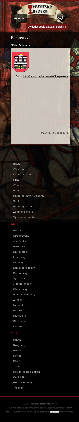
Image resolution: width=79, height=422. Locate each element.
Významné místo (24, 217)
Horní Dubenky (23, 382)
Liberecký (19, 257)
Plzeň (17, 361)
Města (14, 45)
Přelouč (18, 350)
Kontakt (53, 404)
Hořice (17, 355)
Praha (17, 230)
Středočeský (21, 235)
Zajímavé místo (23, 211)
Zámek (17, 185)
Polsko (17, 310)
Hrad (16, 179)
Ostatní (18, 326)
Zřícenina (19, 169)
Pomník (18, 190)
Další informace (66, 412)
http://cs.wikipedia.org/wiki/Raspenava (45, 76)
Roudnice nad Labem (27, 371)
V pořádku (54, 412)
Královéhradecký (24, 267)
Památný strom (23, 206)
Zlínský (18, 299)
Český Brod (20, 377)
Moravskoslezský (24, 294)
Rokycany (19, 345)
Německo (19, 305)
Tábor (17, 366)
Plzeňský (19, 246)
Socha (17, 201)
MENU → (19, 18)
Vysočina (19, 278)
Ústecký (18, 262)
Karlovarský (21, 251)
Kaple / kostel (22, 174)
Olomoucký (20, 289)
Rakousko (19, 315)
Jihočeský (19, 241)
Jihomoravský (22, 283)
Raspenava (24, 45)
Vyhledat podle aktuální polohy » (47, 26)
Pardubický (20, 273)
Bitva (16, 163)
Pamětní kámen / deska (28, 195)
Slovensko (20, 321)
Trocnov (18, 387)
